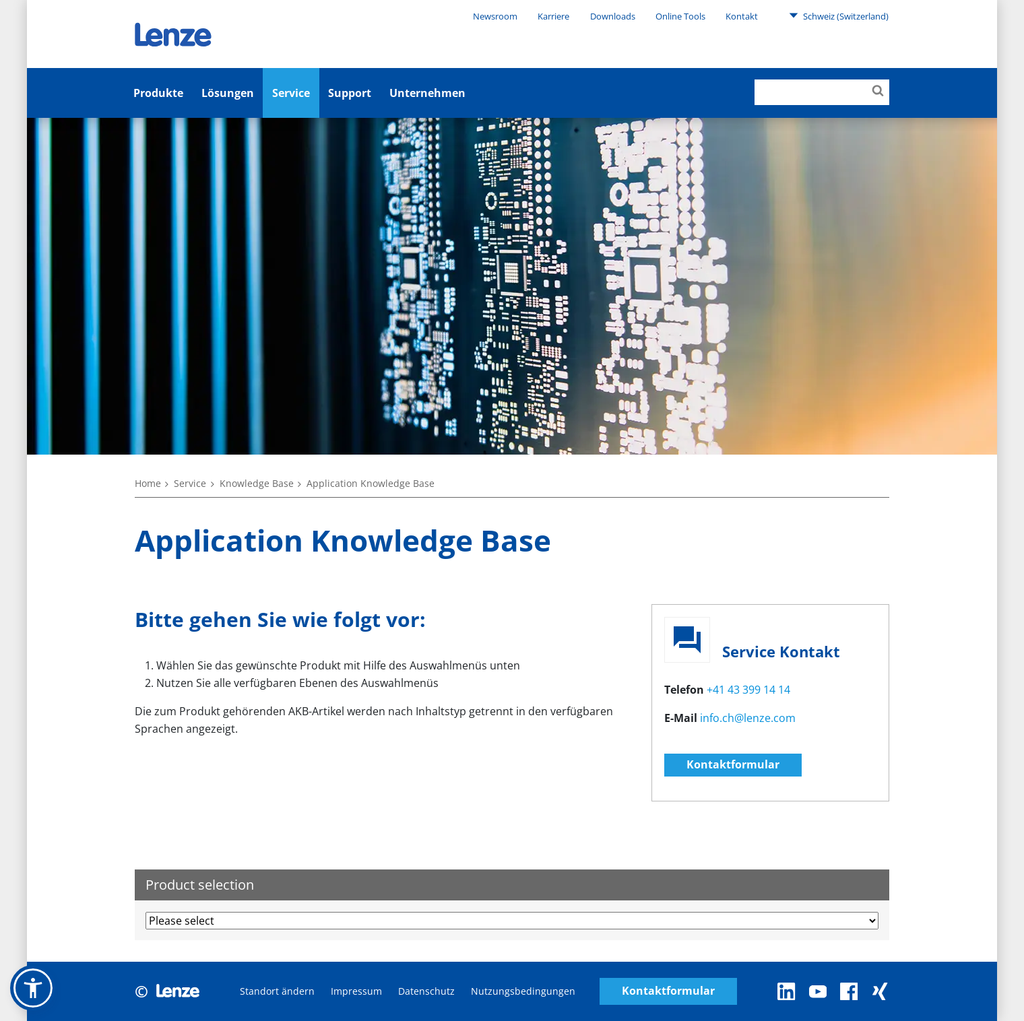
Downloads (612, 16)
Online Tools (680, 16)
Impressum (356, 991)
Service (291, 93)
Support (349, 93)
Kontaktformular (732, 764)
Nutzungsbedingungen (523, 991)
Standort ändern (277, 991)
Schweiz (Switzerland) (839, 15)
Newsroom (495, 16)
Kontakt (742, 16)
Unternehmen (427, 93)
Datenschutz (426, 991)
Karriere (553, 16)
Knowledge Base (257, 483)
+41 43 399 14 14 (748, 689)
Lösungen (227, 93)
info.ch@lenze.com (748, 718)
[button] (33, 988)
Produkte (158, 93)
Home (148, 483)
